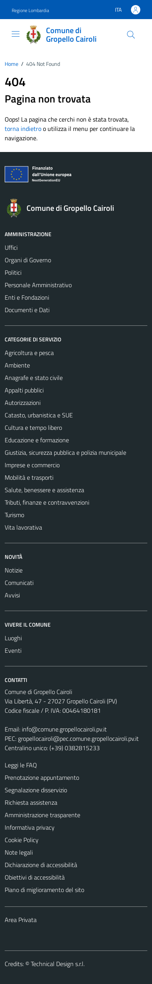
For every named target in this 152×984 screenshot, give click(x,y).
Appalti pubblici (24, 390)
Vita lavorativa (23, 527)
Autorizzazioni (23, 402)
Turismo (14, 514)
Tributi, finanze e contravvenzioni (47, 502)
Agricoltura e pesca (29, 352)
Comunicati (19, 582)
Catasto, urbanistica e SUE (39, 415)
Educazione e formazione (37, 440)
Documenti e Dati (27, 309)
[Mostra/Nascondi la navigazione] (15, 34)
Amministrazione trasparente (42, 815)
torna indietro (23, 128)
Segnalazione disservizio (36, 790)
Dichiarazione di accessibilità (41, 864)
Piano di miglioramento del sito (44, 889)
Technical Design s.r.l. (58, 963)
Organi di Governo (28, 260)
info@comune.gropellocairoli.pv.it (64, 729)
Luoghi (13, 638)
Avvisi (12, 595)
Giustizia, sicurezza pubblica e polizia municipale (65, 452)
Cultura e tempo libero (33, 427)
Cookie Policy (22, 839)
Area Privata (21, 919)
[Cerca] (131, 34)
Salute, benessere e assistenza (44, 490)
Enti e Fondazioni (27, 297)
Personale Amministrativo (38, 285)
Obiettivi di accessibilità (35, 877)
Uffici (11, 247)
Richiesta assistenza (31, 802)
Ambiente (17, 365)
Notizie (14, 570)
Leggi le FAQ (21, 765)
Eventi (13, 650)
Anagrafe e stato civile (34, 377)
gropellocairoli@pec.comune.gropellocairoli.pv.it (78, 738)
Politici (13, 272)
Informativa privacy (30, 827)
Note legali (19, 852)
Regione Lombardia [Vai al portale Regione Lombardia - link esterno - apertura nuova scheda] (30, 10)
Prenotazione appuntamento (42, 777)
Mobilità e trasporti (29, 477)
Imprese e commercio (32, 465)
